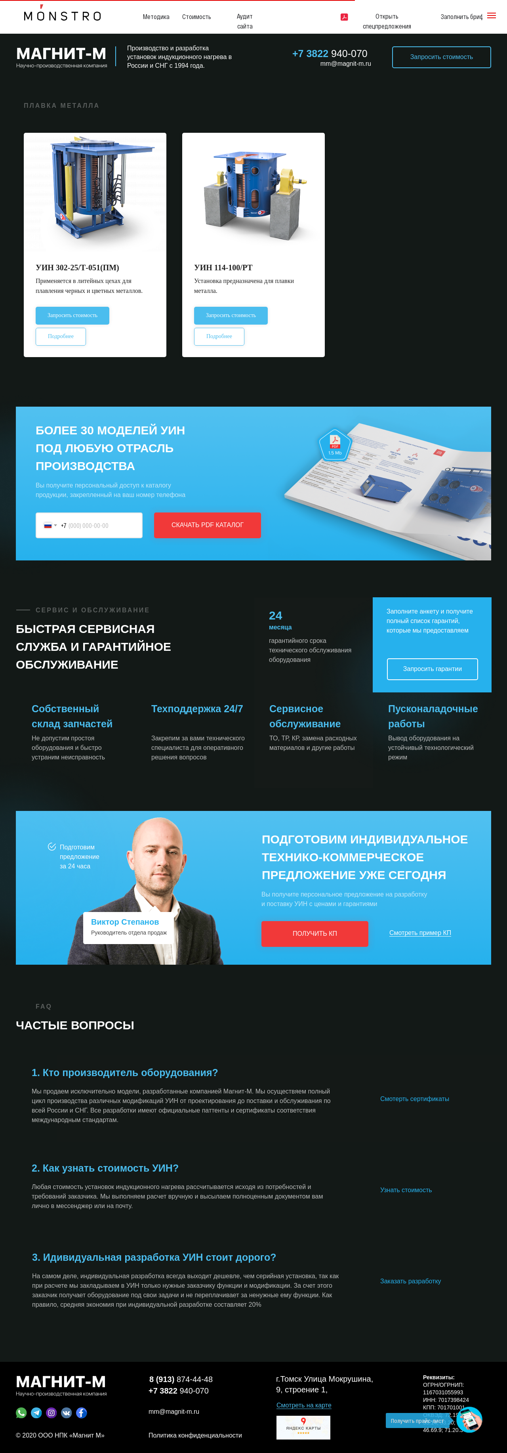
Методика (156, 16)
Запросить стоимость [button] (441, 57)
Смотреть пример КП (420, 932)
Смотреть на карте (304, 1405)
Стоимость (196, 16)
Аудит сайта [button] (245, 21)
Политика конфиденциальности (195, 1435)
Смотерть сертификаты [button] (414, 1098)
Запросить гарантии (432, 668)
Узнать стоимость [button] (406, 1190)
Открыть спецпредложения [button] (387, 21)
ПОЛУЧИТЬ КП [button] (315, 933)
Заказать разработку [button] (410, 1281)
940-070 (330, 53)
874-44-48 (181, 1379)
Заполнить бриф (462, 16)
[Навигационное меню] (491, 15)
